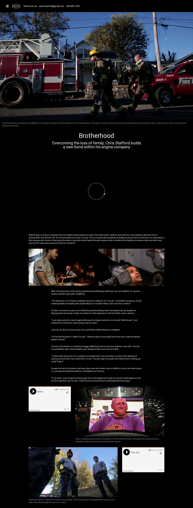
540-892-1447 (73, 6)
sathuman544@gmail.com (51, 6)
